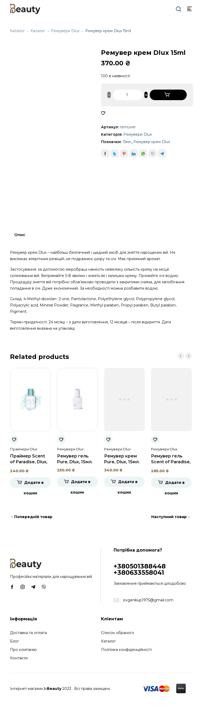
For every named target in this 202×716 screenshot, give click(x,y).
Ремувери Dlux (65, 30)
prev (181, 356)
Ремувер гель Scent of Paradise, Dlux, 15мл (171, 462)
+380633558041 (139, 572)
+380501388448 (140, 566)
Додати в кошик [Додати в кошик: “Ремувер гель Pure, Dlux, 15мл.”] (80, 483)
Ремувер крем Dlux (151, 141)
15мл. (127, 141)
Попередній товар (33, 516)
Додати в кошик (168, 95)
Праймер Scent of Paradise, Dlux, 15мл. (28, 462)
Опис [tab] (19, 234)
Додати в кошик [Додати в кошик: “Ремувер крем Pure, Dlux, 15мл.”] (128, 483)
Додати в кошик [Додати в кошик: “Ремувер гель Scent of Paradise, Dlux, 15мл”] (175, 484)
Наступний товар (169, 516)
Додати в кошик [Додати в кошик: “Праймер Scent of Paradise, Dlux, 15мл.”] (34, 484)
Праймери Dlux (23, 449)
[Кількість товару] (127, 95)
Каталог (17, 30)
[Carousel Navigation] (185, 356)
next (188, 356)
